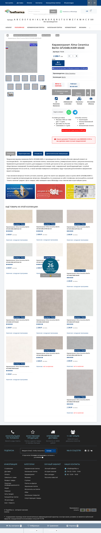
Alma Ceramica (70, 73)
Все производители (50, 22)
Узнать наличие (78, 94)
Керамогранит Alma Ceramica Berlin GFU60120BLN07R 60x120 (17, 264)
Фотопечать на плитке (32, 497)
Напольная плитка (54, 27)
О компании (9, 476)
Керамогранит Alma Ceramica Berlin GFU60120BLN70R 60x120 (47, 229)
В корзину (58, 63)
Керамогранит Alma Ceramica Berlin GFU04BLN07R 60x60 (78, 325)
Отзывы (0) (38, 153)
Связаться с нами (10, 485)
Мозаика (82, 27)
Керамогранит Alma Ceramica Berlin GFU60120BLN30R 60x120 (78, 360)
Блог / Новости (9, 510)
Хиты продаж (9, 501)
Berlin (64, 77)
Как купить (9, 3)
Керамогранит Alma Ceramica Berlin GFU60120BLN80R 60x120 (17, 229)
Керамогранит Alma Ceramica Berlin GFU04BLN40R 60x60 (47, 325)
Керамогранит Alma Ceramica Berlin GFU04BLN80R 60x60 (78, 277)
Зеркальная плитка (31, 494)
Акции (7, 495)
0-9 (92, 19)
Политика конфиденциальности (12, 491)
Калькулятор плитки (53, 3)
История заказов (50, 479)
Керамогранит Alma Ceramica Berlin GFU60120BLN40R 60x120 (47, 360)
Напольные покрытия (32, 502)
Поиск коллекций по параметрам (45, 14)
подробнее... (13, 195)
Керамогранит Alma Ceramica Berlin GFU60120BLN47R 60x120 (78, 229)
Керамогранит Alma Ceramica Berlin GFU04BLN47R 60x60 (17, 325)
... (89, 27)
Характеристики (24, 153)
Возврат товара (10, 488)
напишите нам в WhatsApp (49, 180)
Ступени (27, 488)
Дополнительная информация (57, 153)
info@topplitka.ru (72, 476)
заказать (73, 195)
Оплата (29, 3)
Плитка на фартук (31, 491)
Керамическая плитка (35, 27)
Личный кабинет (50, 476)
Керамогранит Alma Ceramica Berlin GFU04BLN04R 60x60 (17, 373)
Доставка (20, 3)
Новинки (7, 498)
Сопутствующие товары (33, 505)
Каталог (9, 27)
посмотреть (43, 195)
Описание (10, 153)
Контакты (39, 3)
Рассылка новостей (51, 485)
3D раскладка (69, 3)
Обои (26, 500)
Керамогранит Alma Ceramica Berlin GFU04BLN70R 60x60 (78, 408)
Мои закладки (49, 482)
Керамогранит (70, 27)
